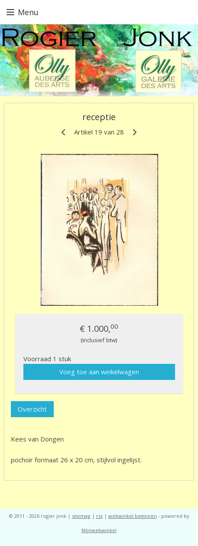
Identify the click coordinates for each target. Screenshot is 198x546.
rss (99, 516)
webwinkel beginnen (132, 516)
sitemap (81, 516)
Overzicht (32, 409)
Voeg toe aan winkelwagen (99, 371)
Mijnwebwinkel (99, 530)
